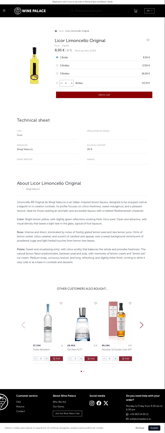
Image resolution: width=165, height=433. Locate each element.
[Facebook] (99, 403)
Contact (20, 411)
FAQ (18, 402)
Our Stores (58, 406)
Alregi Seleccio (25, 149)
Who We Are (59, 402)
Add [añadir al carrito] (56, 358)
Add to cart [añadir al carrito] (104, 95)
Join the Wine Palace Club (67, 413)
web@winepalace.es (140, 419)
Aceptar (154, 428)
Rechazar (140, 428)
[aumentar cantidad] (72, 83)
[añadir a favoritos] (148, 40)
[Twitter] (106, 403)
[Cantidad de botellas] (65, 83)
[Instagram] (92, 403)
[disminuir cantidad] (61, 83)
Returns (20, 406)
